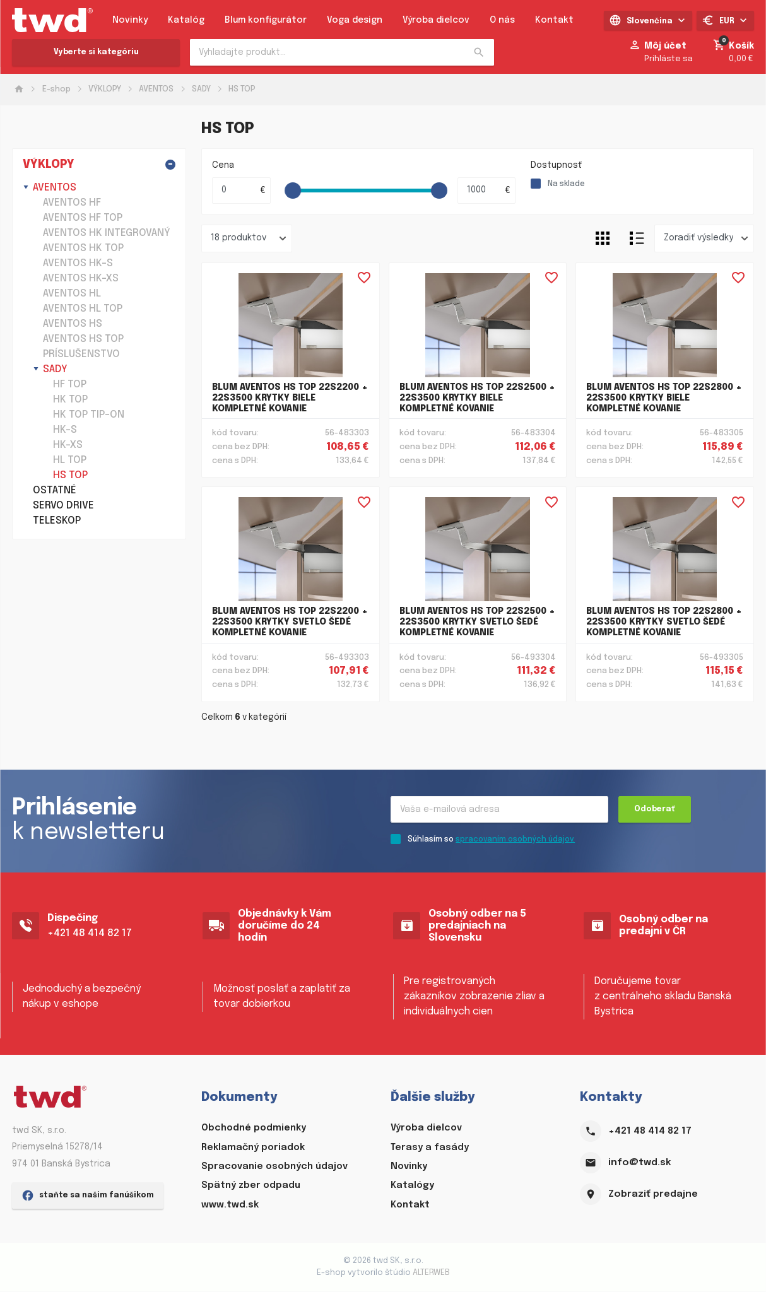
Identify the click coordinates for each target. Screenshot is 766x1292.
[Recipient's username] (499, 810)
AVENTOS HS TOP (83, 339)
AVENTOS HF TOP (82, 218)
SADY (201, 89)
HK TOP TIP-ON (88, 414)
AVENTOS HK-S (78, 263)
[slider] (293, 190)
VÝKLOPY (104, 89)
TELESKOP (57, 520)
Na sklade (566, 184)
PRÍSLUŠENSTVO (81, 354)
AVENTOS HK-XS (81, 278)
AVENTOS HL (72, 293)
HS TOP (242, 89)
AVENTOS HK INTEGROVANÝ (106, 233)
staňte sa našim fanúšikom (87, 1270)
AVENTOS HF (72, 202)
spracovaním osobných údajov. (515, 840)
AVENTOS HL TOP (82, 308)
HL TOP (69, 460)
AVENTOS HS (72, 324)
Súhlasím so (491, 840)
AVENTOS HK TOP (83, 248)
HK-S (65, 430)
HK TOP (70, 399)
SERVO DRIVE (63, 505)
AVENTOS (156, 89)
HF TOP (69, 384)
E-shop (56, 89)
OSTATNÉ (54, 490)
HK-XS (68, 445)
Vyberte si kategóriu (96, 52)
